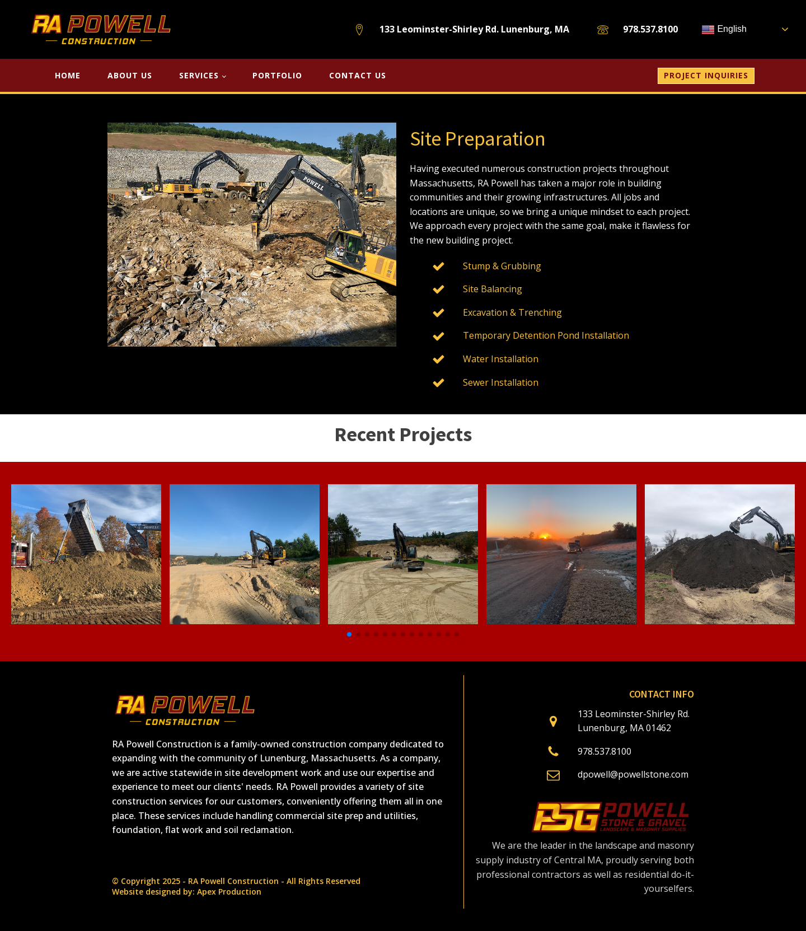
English (724, 29)
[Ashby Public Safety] (86, 621)
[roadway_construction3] (245, 621)
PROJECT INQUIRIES (706, 75)
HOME (68, 75)
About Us (129, 75)
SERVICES (199, 75)
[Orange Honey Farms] (720, 621)
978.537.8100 (650, 29)
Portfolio (277, 75)
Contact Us (357, 75)
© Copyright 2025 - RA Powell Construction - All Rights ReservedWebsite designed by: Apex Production (236, 886)
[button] (349, 634)
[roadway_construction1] (403, 621)
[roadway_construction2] (561, 621)
